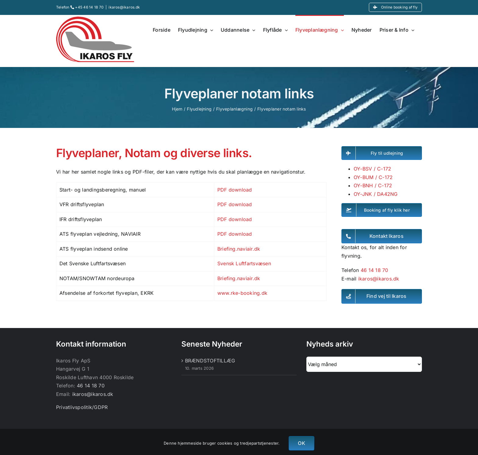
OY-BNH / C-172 (373, 185)
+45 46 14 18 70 (87, 7)
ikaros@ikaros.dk (124, 7)
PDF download (234, 190)
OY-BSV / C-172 (372, 169)
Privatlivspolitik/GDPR (82, 407)
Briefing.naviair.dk (238, 249)
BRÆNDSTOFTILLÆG (210, 361)
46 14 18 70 (374, 270)
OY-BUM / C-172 (373, 177)
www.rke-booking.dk (242, 293)
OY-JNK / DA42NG (376, 194)
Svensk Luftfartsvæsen (244, 263)
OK (301, 443)
